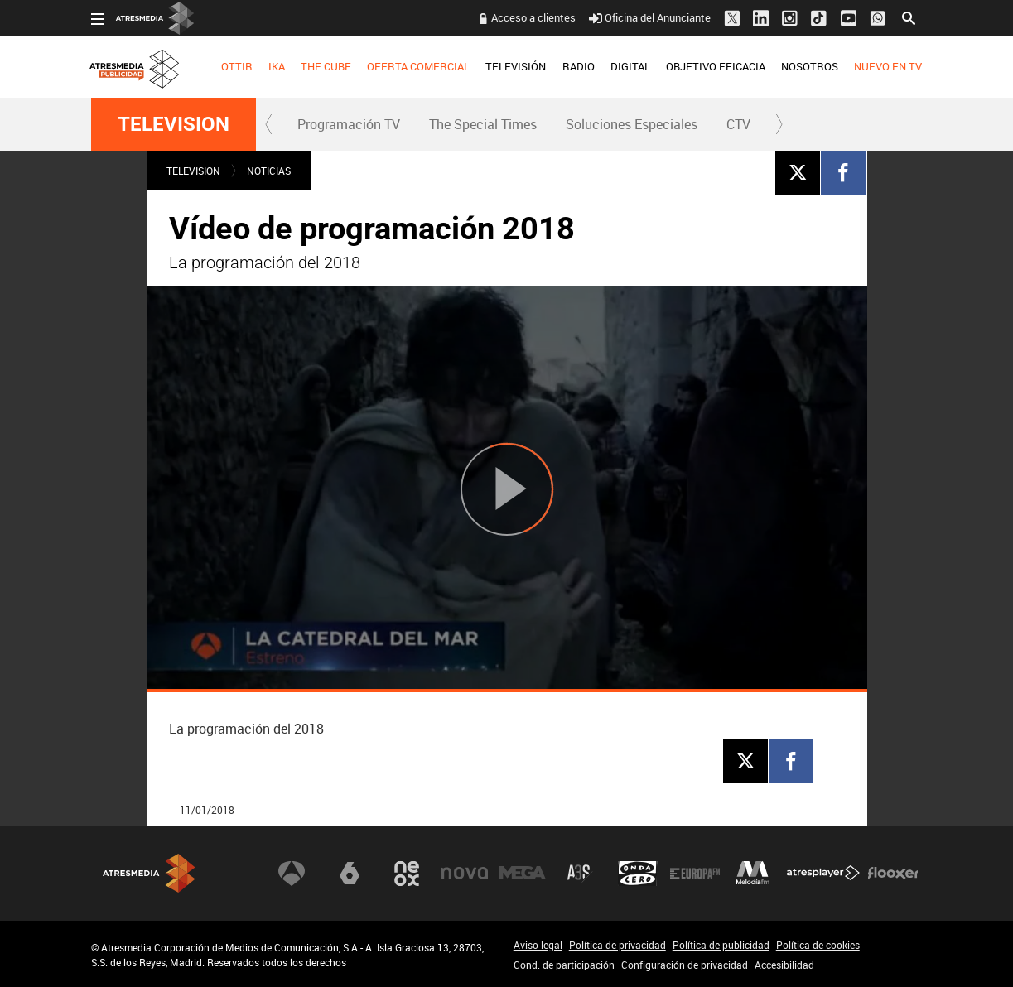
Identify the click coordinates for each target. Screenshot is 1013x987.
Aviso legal (538, 944)
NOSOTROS (809, 66)
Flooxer (893, 873)
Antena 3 (291, 873)
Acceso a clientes (533, 17)
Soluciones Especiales (631, 124)
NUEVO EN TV (888, 66)
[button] (269, 124)
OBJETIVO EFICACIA (715, 66)
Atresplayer (823, 873)
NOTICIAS (269, 170)
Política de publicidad (721, 944)
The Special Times (483, 124)
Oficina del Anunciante (650, 17)
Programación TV (348, 124)
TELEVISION (173, 124)
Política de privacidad (617, 944)
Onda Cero (638, 873)
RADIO (578, 66)
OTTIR (237, 66)
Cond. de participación (564, 964)
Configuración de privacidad (684, 964)
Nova (465, 873)
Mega (523, 873)
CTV (738, 124)
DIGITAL (630, 66)
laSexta (349, 873)
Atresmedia (149, 873)
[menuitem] (236, 67)
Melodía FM (753, 873)
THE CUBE (326, 66)
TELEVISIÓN (515, 66)
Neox (407, 873)
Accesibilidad (784, 964)
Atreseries (580, 873)
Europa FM (695, 873)
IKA (276, 66)
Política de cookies (818, 944)
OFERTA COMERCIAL (418, 66)
